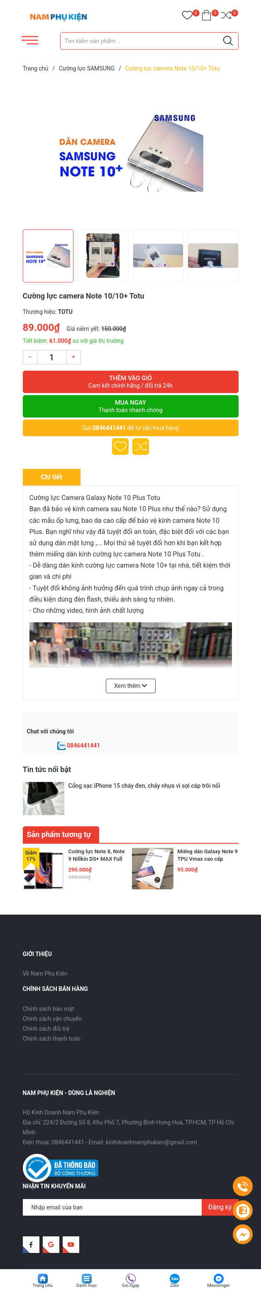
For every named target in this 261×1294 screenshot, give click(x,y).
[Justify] (228, 41)
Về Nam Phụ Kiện (45, 948)
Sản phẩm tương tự (59, 809)
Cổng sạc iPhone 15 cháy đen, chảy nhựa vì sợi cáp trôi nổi (144, 785)
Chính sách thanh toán (51, 1013)
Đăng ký (220, 1182)
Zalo (174, 1285)
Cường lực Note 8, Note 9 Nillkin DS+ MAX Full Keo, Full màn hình (96, 833)
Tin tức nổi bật (47, 769)
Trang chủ (42, 1285)
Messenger (218, 1285)
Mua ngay (131, 406)
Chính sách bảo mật (48, 983)
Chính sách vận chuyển (52, 993)
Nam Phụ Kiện (88, 1250)
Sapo (145, 1250)
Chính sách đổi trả (46, 1003)
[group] (131, 152)
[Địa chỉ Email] (131, 1182)
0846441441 (109, 428)
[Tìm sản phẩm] (149, 41)
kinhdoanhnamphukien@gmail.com (151, 1117)
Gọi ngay (130, 1285)
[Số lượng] (51, 357)
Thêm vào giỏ (131, 381)
